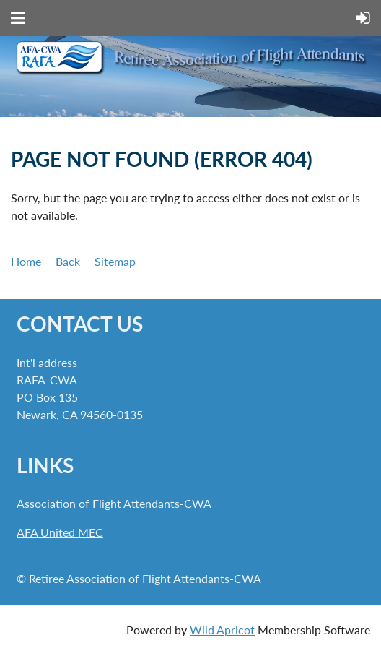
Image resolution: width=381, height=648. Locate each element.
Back (68, 261)
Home (26, 261)
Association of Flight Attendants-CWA (114, 503)
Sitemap (115, 261)
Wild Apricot (222, 629)
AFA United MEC (60, 532)
